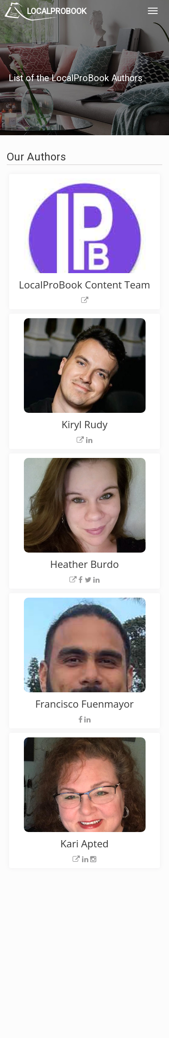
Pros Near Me (30, 944)
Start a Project (30, 955)
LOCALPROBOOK (57, 11)
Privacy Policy (124, 934)
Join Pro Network (71, 925)
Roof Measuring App (75, 944)
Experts (59, 934)
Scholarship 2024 (128, 925)
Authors (117, 944)
